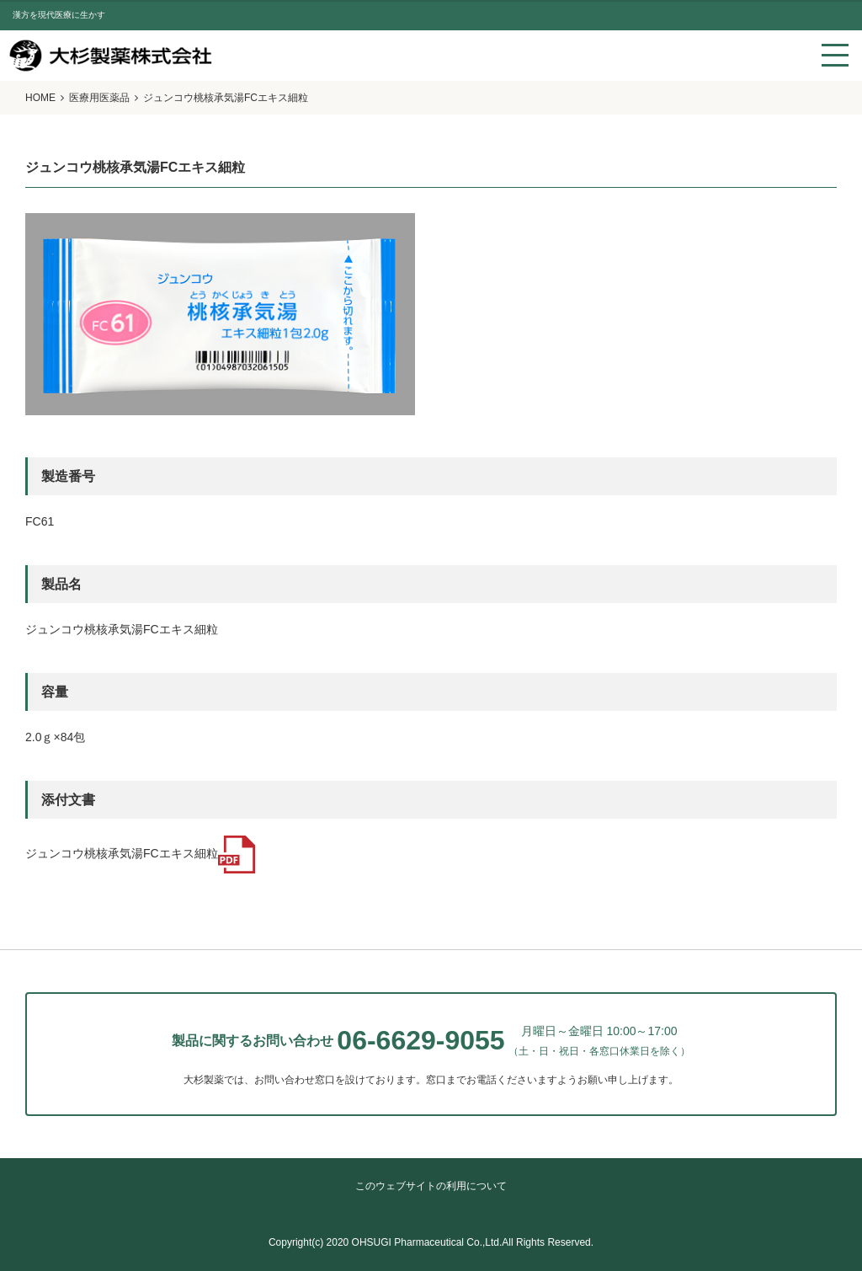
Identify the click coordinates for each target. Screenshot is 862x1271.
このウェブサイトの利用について (431, 1186)
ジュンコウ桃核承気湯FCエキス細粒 (140, 853)
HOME (40, 98)
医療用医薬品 (99, 98)
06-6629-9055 (420, 1040)
